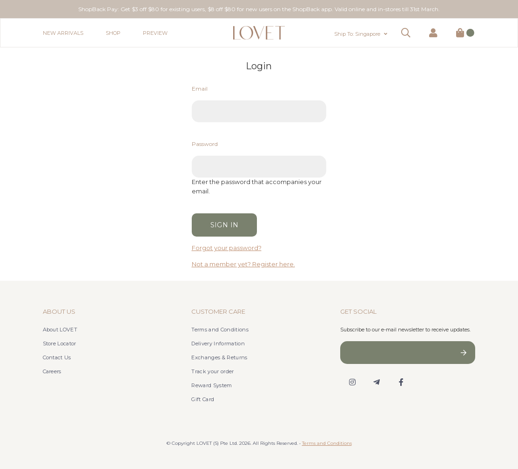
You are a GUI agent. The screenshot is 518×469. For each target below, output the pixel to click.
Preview (155, 33)
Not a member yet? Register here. (243, 264)
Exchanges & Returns (219, 357)
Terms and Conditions (220, 329)
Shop (113, 33)
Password (205, 143)
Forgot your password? (227, 247)
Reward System (211, 385)
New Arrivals (63, 33)
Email (200, 88)
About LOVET (60, 329)
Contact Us (57, 357)
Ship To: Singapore (357, 34)
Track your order (212, 371)
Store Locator (59, 343)
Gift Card (202, 399)
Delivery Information (218, 343)
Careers (52, 371)
